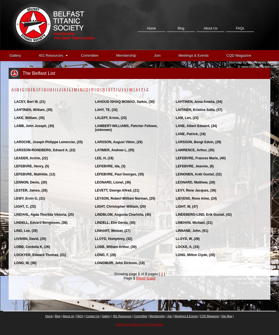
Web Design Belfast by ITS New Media (139, 324)
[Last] (150, 278)
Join (157, 55)
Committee (90, 55)
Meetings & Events (193, 55)
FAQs (240, 28)
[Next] (141, 278)
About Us (210, 28)
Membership (126, 55)
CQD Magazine (238, 55)
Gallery (15, 55)
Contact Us (151, 56)
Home (151, 28)
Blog (181, 28)
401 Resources (53, 55)
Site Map (226, 316)
